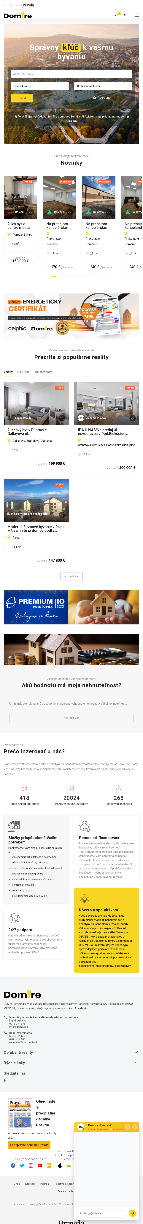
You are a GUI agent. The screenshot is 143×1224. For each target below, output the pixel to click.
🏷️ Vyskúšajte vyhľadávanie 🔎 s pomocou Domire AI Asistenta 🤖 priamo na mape (69, 116)
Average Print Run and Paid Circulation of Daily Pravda (58, 1194)
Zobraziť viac (71, 566)
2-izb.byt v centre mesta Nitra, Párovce (32, 225)
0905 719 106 (17, 1029)
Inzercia (44, 1173)
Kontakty (30, 1173)
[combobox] (71, 74)
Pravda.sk (116, 939)
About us (19, 1194)
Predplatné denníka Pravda (29, 1135)
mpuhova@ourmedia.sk (23, 1032)
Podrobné (101, 97)
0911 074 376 (17, 1013)
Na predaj (23, 361)
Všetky (8, 361)
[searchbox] (72, 74)
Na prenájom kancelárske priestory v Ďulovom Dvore (100, 225)
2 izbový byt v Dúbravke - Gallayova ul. (28, 421)
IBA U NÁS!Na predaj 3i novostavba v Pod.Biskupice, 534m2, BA (102, 421)
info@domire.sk (18, 1016)
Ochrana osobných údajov (72, 1181)
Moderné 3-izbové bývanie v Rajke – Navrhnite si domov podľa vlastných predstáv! (36, 518)
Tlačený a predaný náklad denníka (72, 1173)
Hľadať (22, 98)
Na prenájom (44, 361)
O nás (17, 1173)
